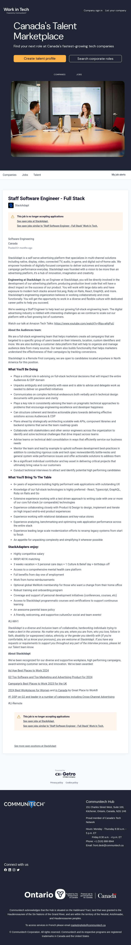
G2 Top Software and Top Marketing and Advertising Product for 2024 (50, 677)
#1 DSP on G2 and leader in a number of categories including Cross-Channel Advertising (61, 696)
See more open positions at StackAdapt (35, 746)
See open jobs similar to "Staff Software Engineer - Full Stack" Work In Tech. (57, 226)
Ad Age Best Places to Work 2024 (28, 670)
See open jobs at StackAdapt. (32, 221)
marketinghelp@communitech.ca (88, 925)
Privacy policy (56, 782)
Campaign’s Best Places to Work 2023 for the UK (37, 683)
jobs (25, 174)
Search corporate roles (95, 58)
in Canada (61, 690)
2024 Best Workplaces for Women (28, 690)
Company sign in (93, 10)
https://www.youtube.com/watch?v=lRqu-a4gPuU (84, 323)
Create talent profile (40, 58)
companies (10, 174)
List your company (115, 10)
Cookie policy (72, 782)
